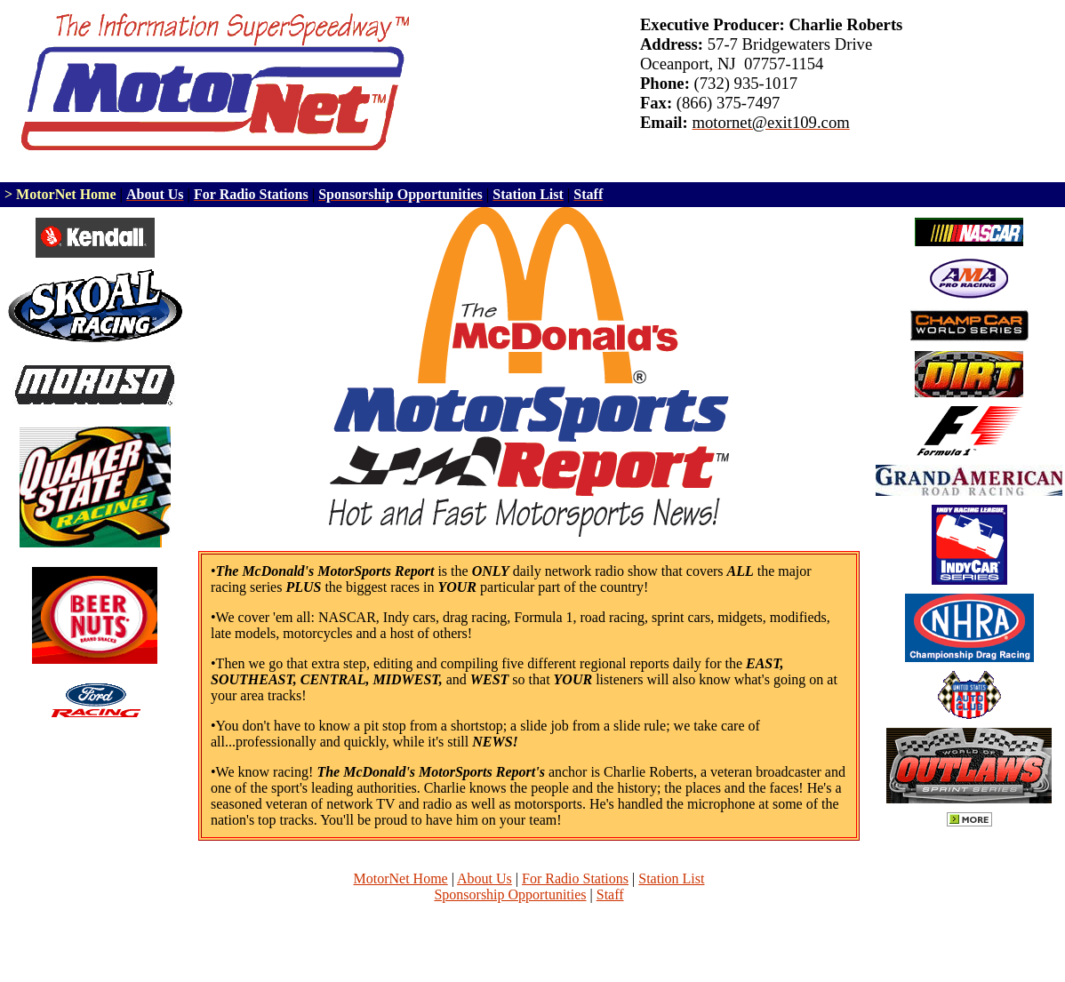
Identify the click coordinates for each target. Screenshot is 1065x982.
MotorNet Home (401, 878)
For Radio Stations (575, 878)
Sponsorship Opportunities (510, 894)
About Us (484, 878)
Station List (671, 878)
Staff (610, 894)
